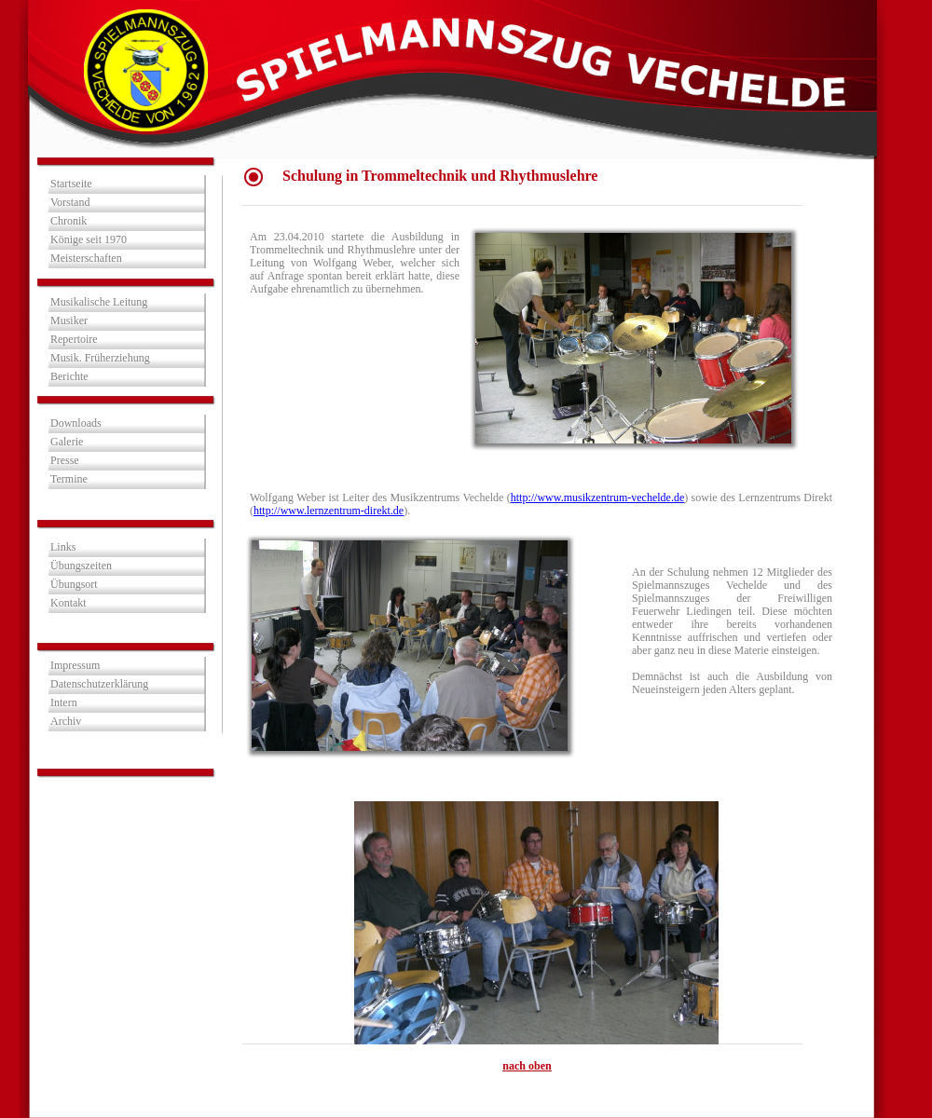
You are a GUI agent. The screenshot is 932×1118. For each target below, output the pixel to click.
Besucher (125, 809)
